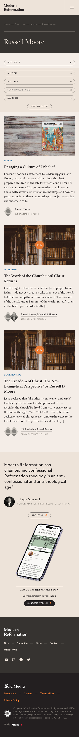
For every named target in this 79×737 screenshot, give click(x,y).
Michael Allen (28, 429)
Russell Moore (22, 209)
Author (33, 25)
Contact (54, 643)
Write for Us (10, 650)
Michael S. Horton (47, 314)
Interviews (11, 270)
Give (6, 643)
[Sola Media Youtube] (6, 660)
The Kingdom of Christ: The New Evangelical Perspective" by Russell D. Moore (35, 386)
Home (7, 25)
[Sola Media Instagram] (13, 660)
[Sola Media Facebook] (21, 660)
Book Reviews (12, 375)
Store (39, 643)
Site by (13, 725)
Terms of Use (47, 693)
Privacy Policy (11, 700)
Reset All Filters (40, 107)
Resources (20, 25)
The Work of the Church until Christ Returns (34, 278)
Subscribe (22, 643)
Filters (16, 63)
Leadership (10, 693)
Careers (28, 693)
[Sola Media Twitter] (28, 660)
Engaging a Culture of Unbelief (29, 167)
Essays (8, 161)
